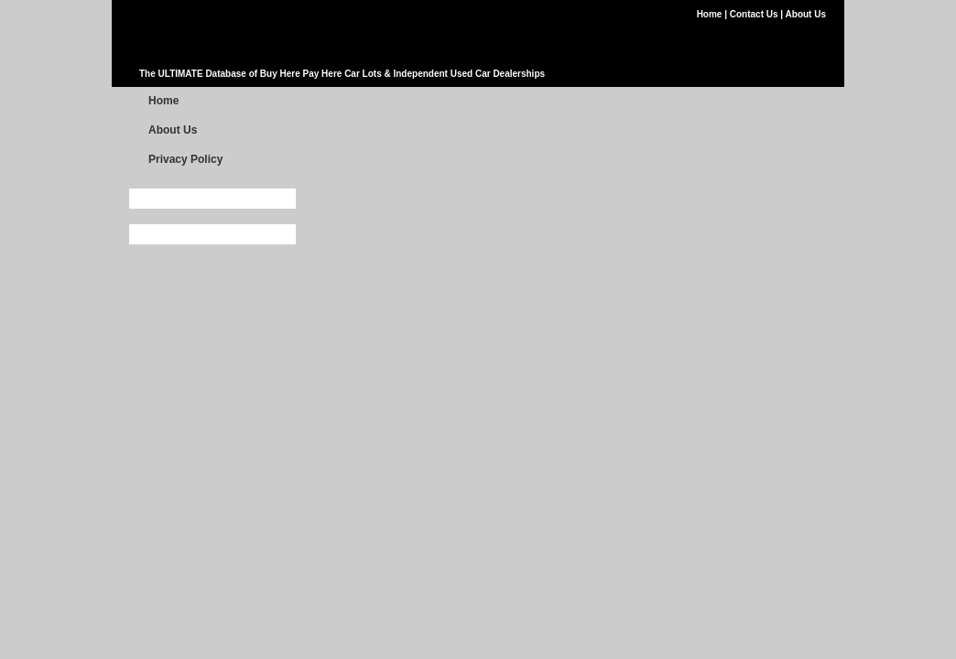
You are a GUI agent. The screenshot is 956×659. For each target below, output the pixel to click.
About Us (806, 14)
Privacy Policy (185, 159)
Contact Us (755, 14)
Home (711, 14)
